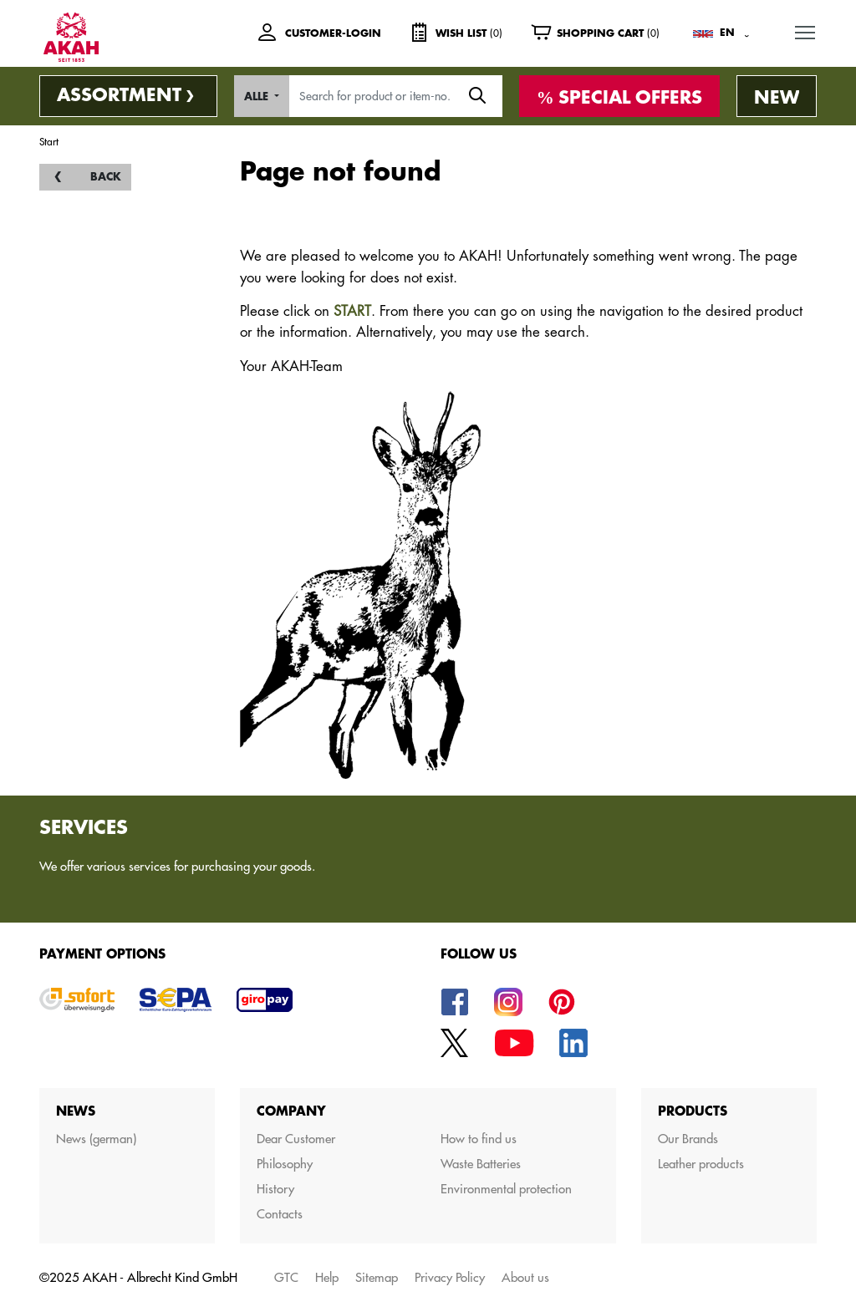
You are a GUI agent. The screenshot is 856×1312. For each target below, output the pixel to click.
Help (327, 1277)
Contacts (280, 1214)
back (105, 176)
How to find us (479, 1139)
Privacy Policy (450, 1277)
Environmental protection (506, 1189)
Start (49, 141)
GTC (286, 1277)
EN (727, 33)
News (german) (96, 1139)
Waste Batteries (481, 1164)
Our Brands (688, 1139)
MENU (806, 29)
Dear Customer (296, 1139)
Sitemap (376, 1277)
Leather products (701, 1164)
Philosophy (285, 1164)
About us (525, 1277)
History (275, 1189)
